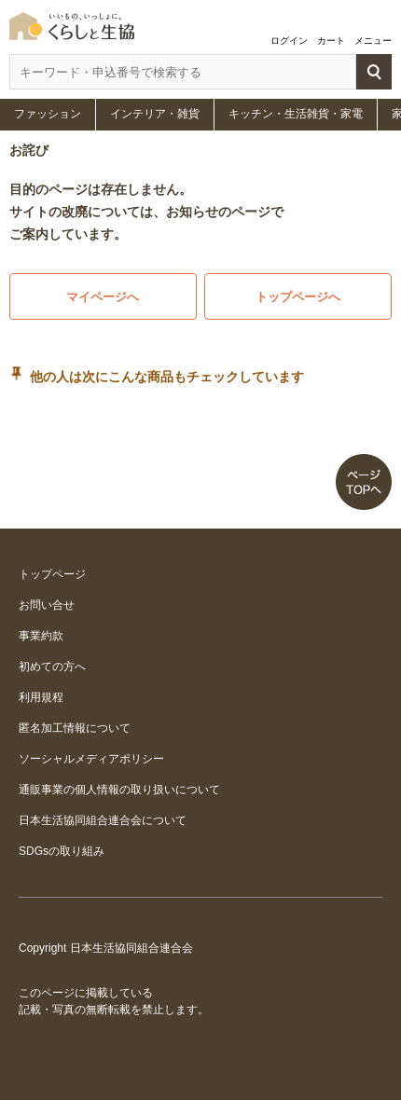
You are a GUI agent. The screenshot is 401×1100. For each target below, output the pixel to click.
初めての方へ (52, 666)
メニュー (373, 40)
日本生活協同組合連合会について (103, 820)
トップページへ (298, 297)
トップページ (52, 574)
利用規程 (41, 697)
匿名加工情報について (75, 728)
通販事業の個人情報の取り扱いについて (119, 789)
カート (331, 40)
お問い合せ (47, 605)
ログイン (289, 40)
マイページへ (102, 297)
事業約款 (41, 635)
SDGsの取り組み (61, 851)
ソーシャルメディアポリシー (91, 758)
